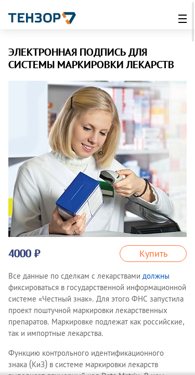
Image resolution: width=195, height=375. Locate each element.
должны (156, 276)
